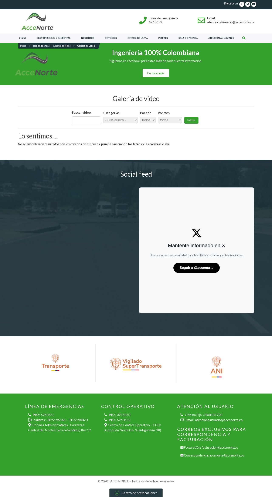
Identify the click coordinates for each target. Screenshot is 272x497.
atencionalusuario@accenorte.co (219, 420)
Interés (163, 37)
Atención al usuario (221, 37)
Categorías (111, 113)
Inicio (22, 38)
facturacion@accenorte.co (220, 447)
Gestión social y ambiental (54, 37)
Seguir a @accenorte (197, 267)
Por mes (164, 113)
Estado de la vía (138, 37)
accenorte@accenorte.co (226, 455)
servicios (111, 37)
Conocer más (155, 73)
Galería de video (62, 45)
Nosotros (87, 37)
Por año (145, 113)
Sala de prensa (188, 37)
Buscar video (81, 112)
